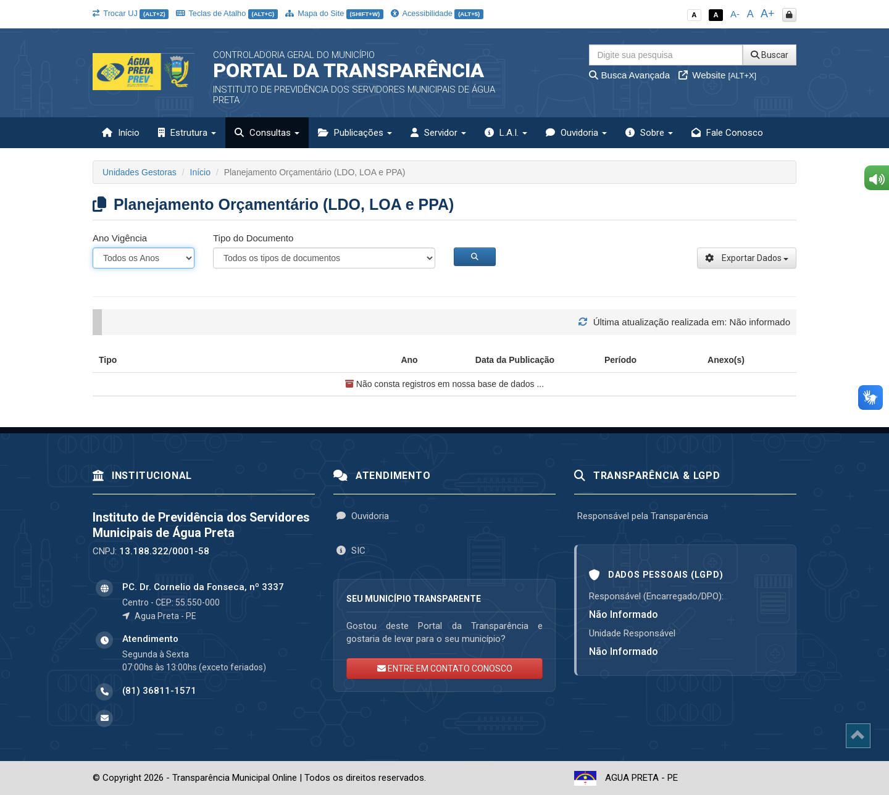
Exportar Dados (746, 258)
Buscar (769, 55)
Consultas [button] (267, 132)
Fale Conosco (727, 132)
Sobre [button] (649, 132)
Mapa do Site (334, 13)
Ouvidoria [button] (576, 132)
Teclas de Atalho (227, 13)
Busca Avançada (629, 75)
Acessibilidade (437, 13)
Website (717, 75)
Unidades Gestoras (139, 172)
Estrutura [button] (187, 132)
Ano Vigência (120, 238)
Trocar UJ (131, 13)
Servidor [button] (438, 132)
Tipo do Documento (253, 238)
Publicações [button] (355, 132)
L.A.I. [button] (506, 132)
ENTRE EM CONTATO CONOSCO (444, 668)
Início (121, 132)
